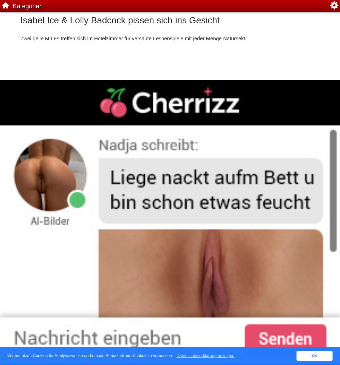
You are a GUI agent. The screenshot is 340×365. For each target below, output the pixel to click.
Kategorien (28, 6)
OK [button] (314, 356)
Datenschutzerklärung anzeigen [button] (205, 355)
